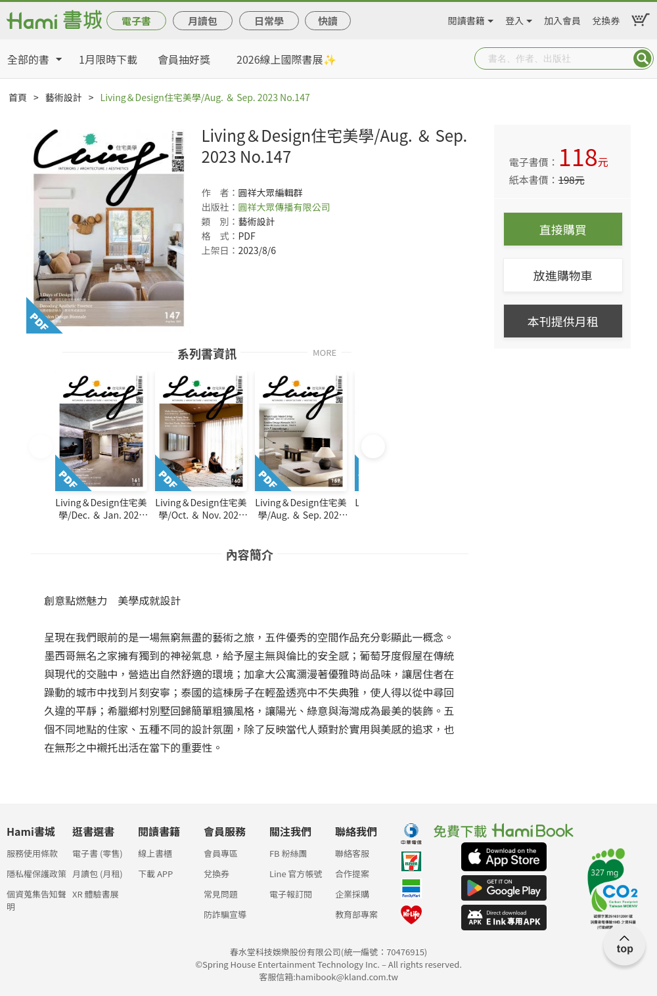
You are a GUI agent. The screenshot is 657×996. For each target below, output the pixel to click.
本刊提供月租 (563, 321)
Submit (642, 58)
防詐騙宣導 (225, 914)
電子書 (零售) (97, 853)
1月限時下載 (108, 59)
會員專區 (221, 853)
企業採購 (352, 894)
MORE (324, 351)
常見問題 (221, 894)
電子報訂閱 (290, 894)
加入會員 (562, 18)
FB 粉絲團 (288, 853)
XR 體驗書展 (95, 894)
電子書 (136, 21)
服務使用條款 (32, 853)
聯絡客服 (352, 853)
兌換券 (606, 18)
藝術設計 (63, 97)
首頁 (18, 97)
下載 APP (155, 873)
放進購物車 (563, 275)
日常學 (269, 21)
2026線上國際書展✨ (286, 59)
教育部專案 (356, 914)
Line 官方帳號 (296, 873)
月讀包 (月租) (97, 873)
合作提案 (352, 873)
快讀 (328, 21)
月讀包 (202, 21)
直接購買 (563, 229)
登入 (514, 18)
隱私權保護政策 (36, 873)
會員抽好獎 (184, 59)
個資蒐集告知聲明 (36, 898)
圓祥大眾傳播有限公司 (284, 206)
